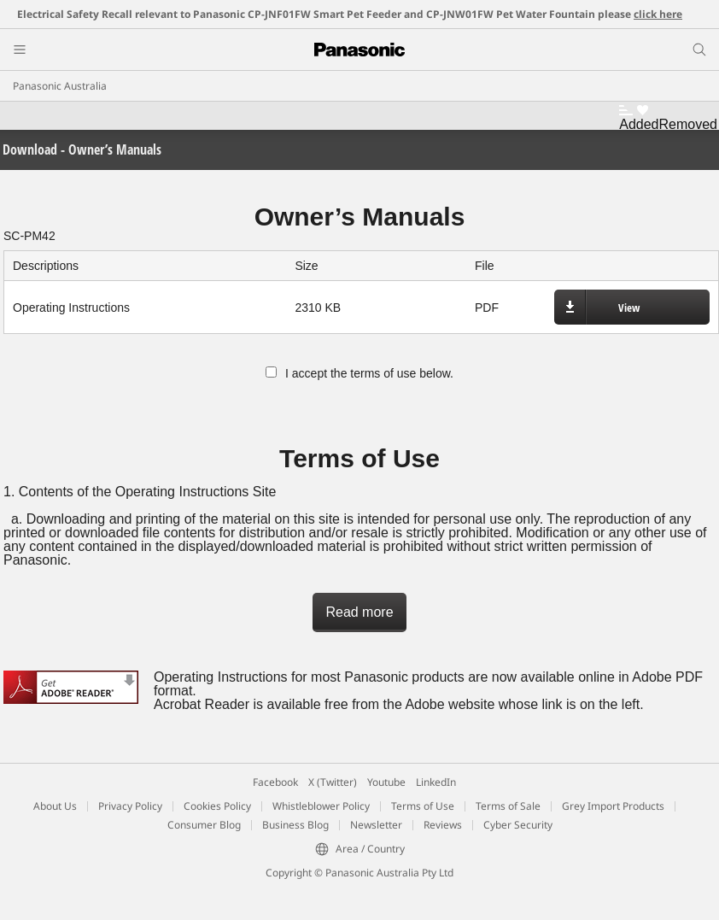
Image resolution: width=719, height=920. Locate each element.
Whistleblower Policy (321, 806)
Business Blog (295, 824)
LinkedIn (436, 782)
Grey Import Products (613, 806)
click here (658, 14)
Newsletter (376, 824)
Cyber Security (517, 824)
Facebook (275, 782)
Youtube (386, 782)
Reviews (443, 824)
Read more (359, 612)
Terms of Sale (508, 806)
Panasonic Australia (60, 86)
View (629, 307)
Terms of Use (422, 806)
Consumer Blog (204, 824)
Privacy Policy (130, 806)
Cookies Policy (217, 806)
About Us (55, 806)
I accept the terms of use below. (359, 373)
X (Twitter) (332, 782)
